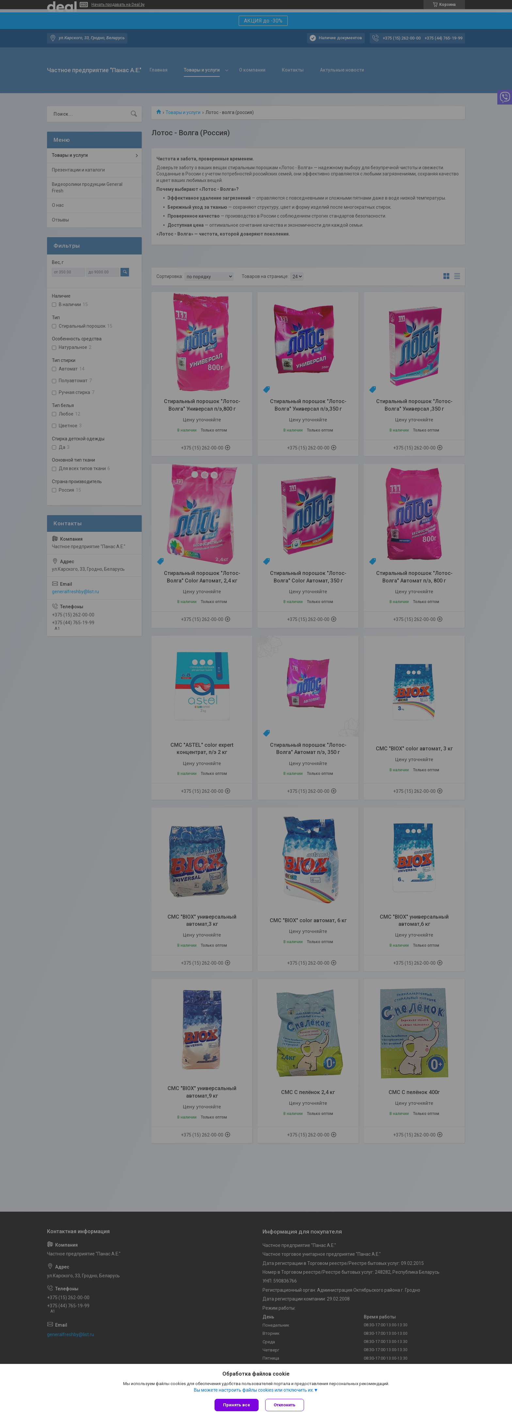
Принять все (236, 1404)
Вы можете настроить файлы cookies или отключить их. (254, 1390)
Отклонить (285, 1404)
